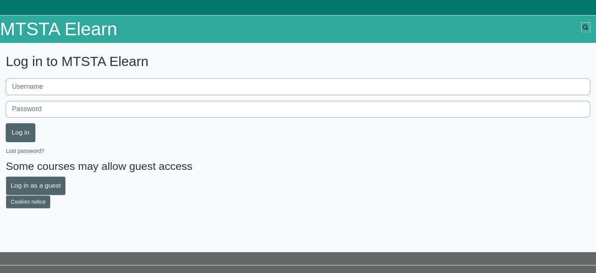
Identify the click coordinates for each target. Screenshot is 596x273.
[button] (585, 27)
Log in (20, 132)
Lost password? (25, 151)
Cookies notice (28, 202)
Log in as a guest (36, 185)
